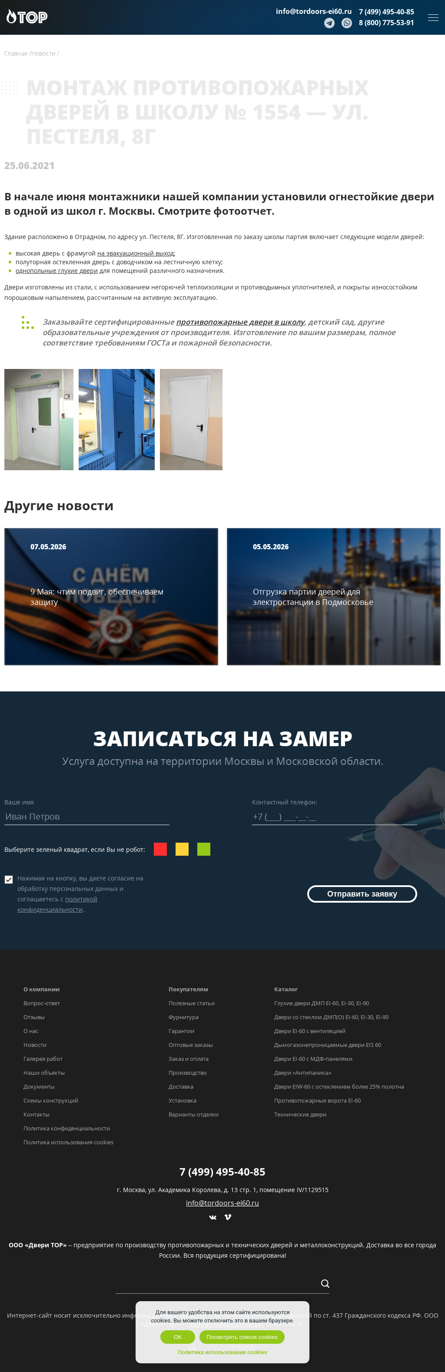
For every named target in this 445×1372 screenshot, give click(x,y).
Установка (182, 1100)
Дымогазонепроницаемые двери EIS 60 (327, 1045)
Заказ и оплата (189, 1059)
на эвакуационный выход (135, 253)
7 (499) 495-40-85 (386, 12)
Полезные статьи (192, 1003)
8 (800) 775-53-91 (386, 22)
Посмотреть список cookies (241, 1337)
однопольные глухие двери (57, 270)
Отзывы (34, 1017)
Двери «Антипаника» (302, 1072)
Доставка (181, 1086)
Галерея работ (43, 1059)
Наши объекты (44, 1072)
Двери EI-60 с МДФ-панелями (313, 1059)
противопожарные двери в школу (240, 322)
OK (178, 1337)
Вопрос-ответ (41, 1003)
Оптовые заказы (191, 1045)
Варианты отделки (194, 1114)
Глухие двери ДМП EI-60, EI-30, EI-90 (321, 1003)
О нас (30, 1031)
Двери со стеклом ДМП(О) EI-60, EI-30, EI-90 (331, 1017)
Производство (188, 1072)
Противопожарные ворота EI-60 (317, 1100)
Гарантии (181, 1031)
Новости (34, 1045)
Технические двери (300, 1114)
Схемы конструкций (50, 1100)
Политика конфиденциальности (66, 1128)
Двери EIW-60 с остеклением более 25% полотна (339, 1086)
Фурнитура (184, 1017)
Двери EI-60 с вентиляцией (309, 1031)
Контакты (36, 1114)
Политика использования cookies (68, 1142)
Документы (39, 1086)
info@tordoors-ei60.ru (314, 11)
